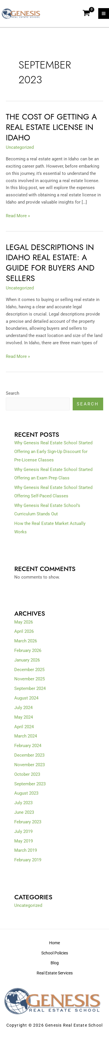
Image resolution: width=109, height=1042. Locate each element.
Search (12, 393)
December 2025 (29, 669)
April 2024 (24, 726)
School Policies (54, 953)
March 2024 (25, 736)
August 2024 (26, 698)
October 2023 (27, 774)
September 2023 (30, 784)
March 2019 (25, 850)
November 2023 (29, 764)
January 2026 (27, 660)
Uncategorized (20, 147)
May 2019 (23, 841)
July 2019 (23, 831)
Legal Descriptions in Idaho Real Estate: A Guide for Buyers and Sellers (50, 263)
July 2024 (23, 707)
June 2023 (24, 812)
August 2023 (26, 793)
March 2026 (25, 641)
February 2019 (27, 859)
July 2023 (23, 802)
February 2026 (27, 650)
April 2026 (24, 631)
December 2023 (29, 755)
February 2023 (27, 821)
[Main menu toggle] (103, 13)
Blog (55, 963)
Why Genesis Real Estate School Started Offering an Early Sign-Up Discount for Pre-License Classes (53, 451)
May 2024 (23, 717)
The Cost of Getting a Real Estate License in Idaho (51, 127)
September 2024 (30, 688)
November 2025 (29, 679)
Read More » (18, 215)
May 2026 (23, 622)
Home (54, 942)
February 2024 (27, 745)
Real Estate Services (55, 973)
